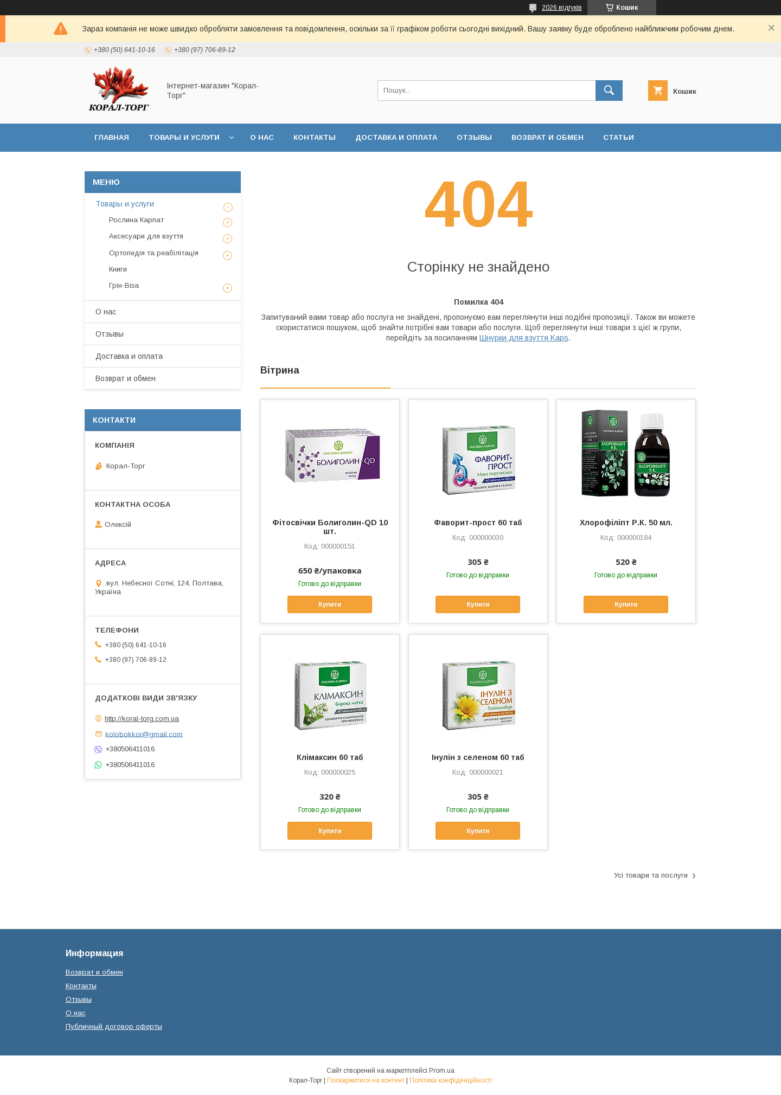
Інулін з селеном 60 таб (478, 757)
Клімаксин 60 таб (330, 757)
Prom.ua (441, 1070)
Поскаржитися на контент (366, 1080)
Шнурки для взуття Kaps (523, 337)
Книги (118, 269)
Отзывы (474, 137)
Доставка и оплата (396, 137)
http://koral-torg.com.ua (142, 718)
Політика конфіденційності (450, 1080)
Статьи (618, 137)
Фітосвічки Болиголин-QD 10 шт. (330, 527)
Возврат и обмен (547, 137)
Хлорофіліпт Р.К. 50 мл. (626, 522)
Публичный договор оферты (114, 1026)
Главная (111, 137)
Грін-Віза (124, 285)
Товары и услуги (184, 137)
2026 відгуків (562, 7)
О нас (262, 137)
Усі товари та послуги (651, 875)
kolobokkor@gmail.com (144, 734)
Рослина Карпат (136, 220)
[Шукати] (609, 90)
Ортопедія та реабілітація (154, 253)
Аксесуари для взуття (146, 236)
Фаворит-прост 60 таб (478, 522)
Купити (329, 604)
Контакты (314, 137)
